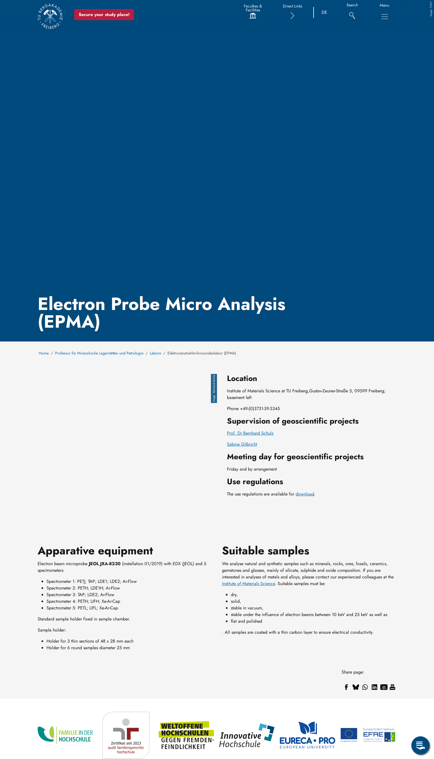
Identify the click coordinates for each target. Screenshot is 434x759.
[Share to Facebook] (346, 687)
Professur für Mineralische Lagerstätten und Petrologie (99, 353)
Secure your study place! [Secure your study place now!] (104, 14)
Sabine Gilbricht (242, 444)
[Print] (392, 687)
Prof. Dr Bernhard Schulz (250, 433)
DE (324, 12)
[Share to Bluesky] (355, 687)
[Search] (352, 12)
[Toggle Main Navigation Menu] (384, 16)
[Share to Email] (384, 687)
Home (44, 353)
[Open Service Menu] (420, 745)
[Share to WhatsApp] (365, 687)
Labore (155, 353)
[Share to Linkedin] (374, 687)
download (305, 494)
